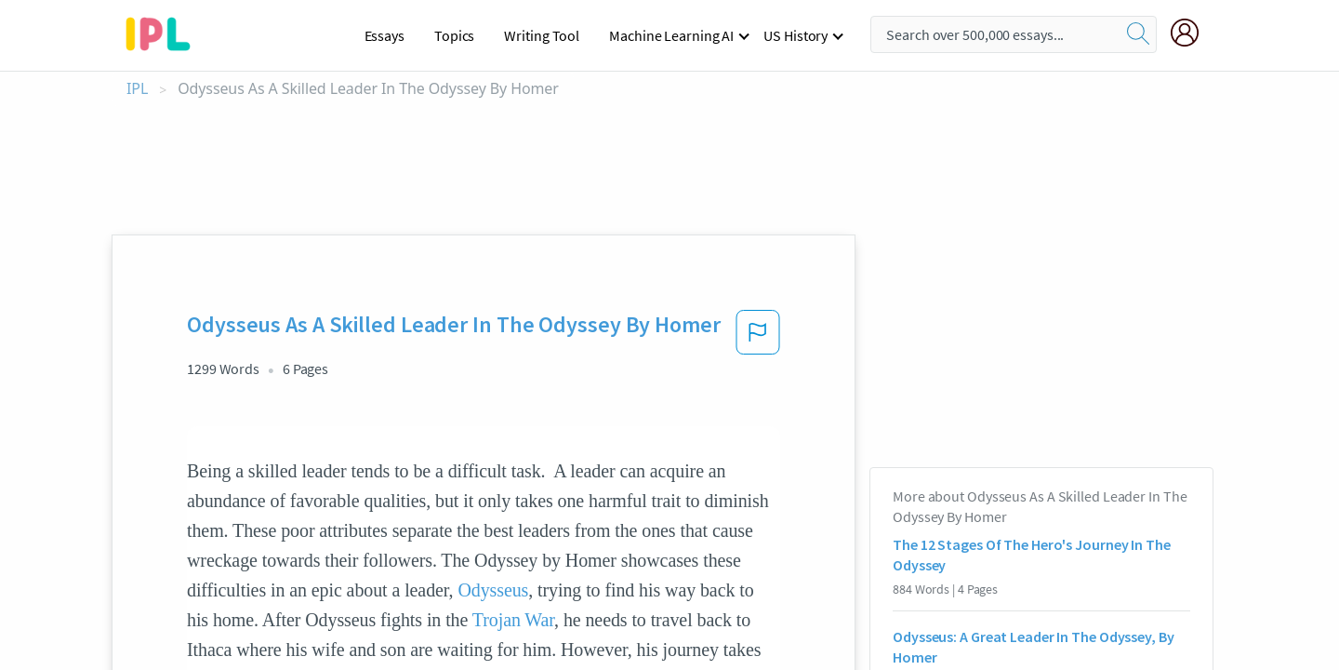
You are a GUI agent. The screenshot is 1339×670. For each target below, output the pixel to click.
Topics (454, 35)
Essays (384, 35)
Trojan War (513, 620)
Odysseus (492, 590)
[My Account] (1192, 32)
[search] (1138, 34)
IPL (137, 89)
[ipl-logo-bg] (165, 30)
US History (795, 35)
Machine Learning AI (671, 35)
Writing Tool (541, 35)
